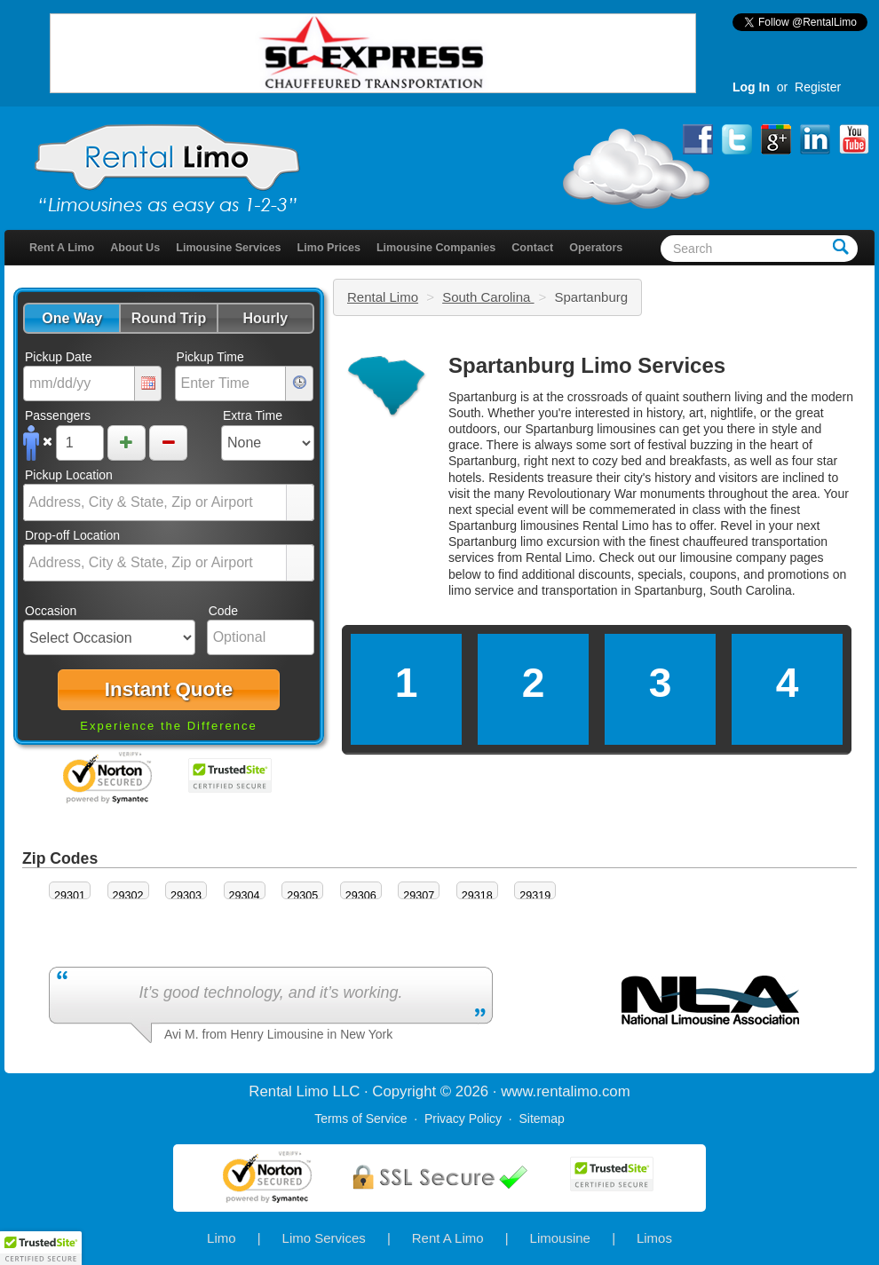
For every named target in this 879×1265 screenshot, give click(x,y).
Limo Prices (328, 247)
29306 (360, 895)
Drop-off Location (72, 535)
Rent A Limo (61, 247)
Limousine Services (228, 247)
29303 (186, 895)
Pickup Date (58, 357)
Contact (532, 247)
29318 (477, 895)
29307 (418, 895)
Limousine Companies (435, 247)
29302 (128, 895)
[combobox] (155, 502)
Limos (654, 1237)
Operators (595, 247)
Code (223, 611)
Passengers (58, 415)
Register (818, 87)
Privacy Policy (463, 1118)
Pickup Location (69, 475)
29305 (302, 895)
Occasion (50, 611)
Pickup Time (210, 357)
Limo (221, 1237)
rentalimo (567, 1091)
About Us (135, 247)
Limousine (560, 1237)
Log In (751, 87)
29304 (244, 895)
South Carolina (488, 296)
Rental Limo (382, 296)
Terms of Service (360, 1118)
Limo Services (324, 1237)
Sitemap (541, 1118)
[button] (71, 318)
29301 (69, 895)
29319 (534, 895)
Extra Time (252, 415)
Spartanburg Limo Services (586, 365)
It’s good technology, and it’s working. (270, 992)
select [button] (300, 503)
